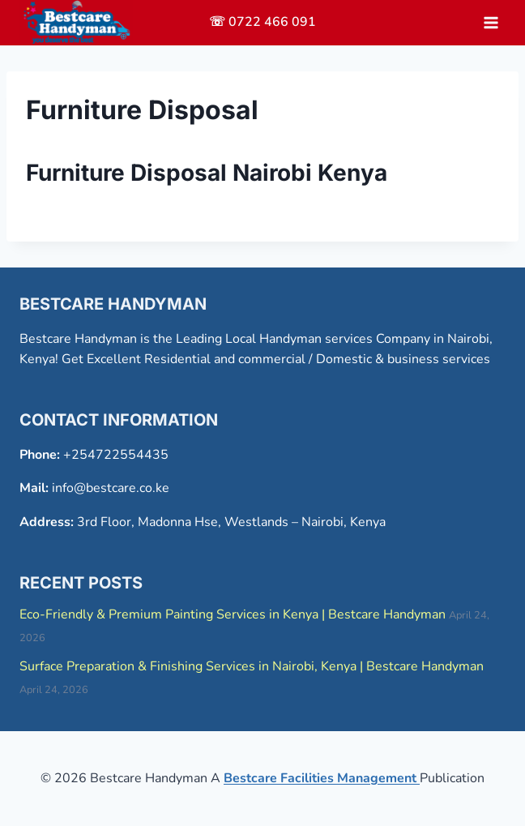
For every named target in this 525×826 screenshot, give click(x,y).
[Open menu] (491, 22)
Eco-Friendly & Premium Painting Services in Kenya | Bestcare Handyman (232, 614)
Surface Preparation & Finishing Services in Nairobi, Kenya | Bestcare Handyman (251, 666)
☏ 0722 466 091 (262, 22)
